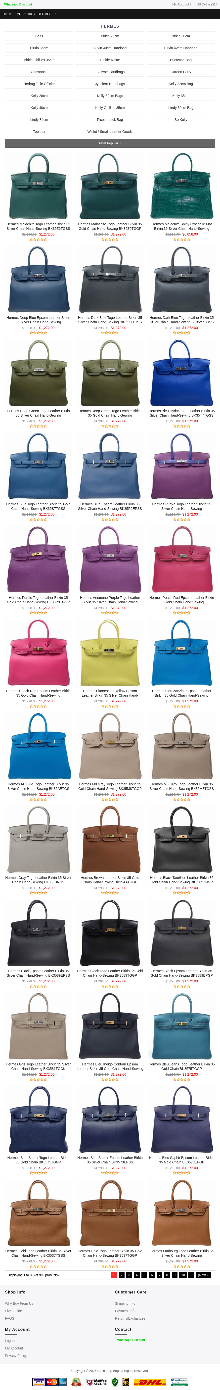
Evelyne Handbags (110, 72)
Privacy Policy (16, 1356)
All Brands (24, 14)
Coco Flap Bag (108, 1371)
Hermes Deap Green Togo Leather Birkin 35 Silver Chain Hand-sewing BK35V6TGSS (38, 415)
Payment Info (125, 1311)
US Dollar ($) (207, 4)
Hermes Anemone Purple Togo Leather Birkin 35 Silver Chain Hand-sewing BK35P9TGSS (110, 602)
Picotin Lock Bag (110, 120)
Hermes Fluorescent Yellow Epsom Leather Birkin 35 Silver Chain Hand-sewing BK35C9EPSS (110, 695)
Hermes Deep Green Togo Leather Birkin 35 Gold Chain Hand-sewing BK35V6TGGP (110, 415)
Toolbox (39, 132)
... (191, 1275)
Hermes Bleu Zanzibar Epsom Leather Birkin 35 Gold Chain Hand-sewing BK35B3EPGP (181, 695)
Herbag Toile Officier (39, 84)
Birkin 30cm (181, 36)
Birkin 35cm (39, 48)
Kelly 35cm (180, 96)
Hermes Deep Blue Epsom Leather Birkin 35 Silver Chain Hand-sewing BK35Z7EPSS (38, 322)
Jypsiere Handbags (110, 84)
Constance (39, 72)
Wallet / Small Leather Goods (110, 132)
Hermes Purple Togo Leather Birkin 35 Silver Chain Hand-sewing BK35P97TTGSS (181, 508)
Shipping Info (125, 1303)
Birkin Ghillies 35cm (39, 60)
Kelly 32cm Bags (110, 96)
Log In (10, 1341)
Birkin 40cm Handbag (110, 48)
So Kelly (181, 120)
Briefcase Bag (181, 60)
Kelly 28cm (39, 96)
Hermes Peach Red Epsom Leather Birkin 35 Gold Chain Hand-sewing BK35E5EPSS (181, 602)
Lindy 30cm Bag (180, 108)
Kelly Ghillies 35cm (110, 108)
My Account (181, 4)
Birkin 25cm (110, 36)
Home (6, 14)
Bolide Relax (110, 60)
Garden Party (181, 72)
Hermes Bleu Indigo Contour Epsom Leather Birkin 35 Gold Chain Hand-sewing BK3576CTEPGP (110, 1068)
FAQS (9, 1318)
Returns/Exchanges (130, 1318)
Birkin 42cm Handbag (181, 48)
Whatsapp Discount (18, 4)
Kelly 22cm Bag (181, 84)
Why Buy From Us (19, 1303)
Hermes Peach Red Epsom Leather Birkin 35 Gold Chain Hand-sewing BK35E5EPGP (38, 695)
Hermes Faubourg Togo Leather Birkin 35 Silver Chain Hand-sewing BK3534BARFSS (182, 1255)
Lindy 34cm (39, 120)
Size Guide (13, 1311)
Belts (39, 36)
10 (183, 1275)
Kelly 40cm (39, 108)
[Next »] (204, 1275)
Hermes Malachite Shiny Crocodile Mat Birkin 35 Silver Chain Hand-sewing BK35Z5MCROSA (182, 228)
